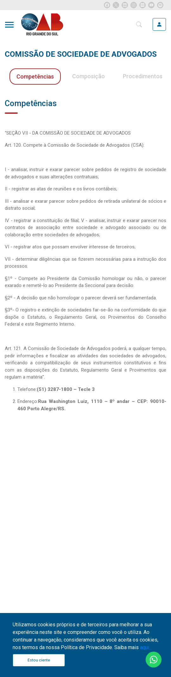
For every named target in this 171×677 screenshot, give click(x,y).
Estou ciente (39, 660)
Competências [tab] (35, 76)
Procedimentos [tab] (142, 76)
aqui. (145, 647)
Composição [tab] (88, 76)
